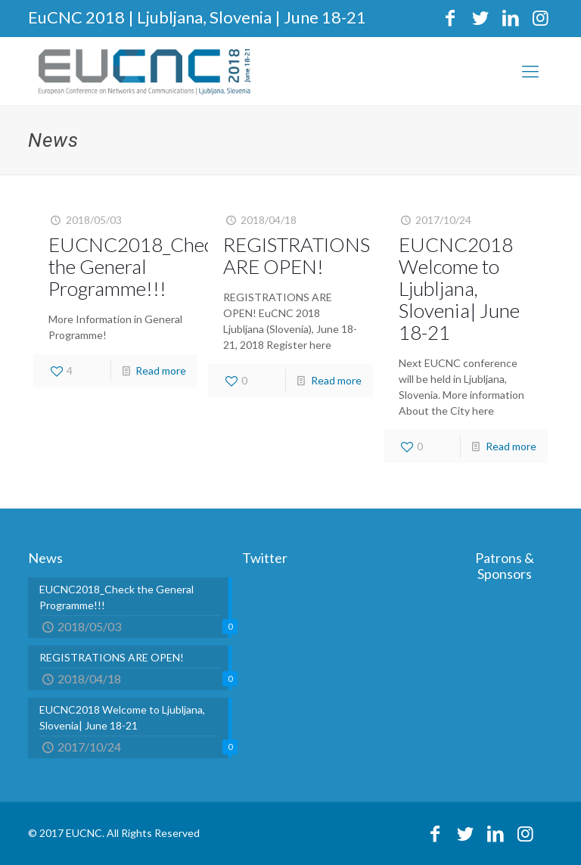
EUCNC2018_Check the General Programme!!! (135, 266)
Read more (160, 370)
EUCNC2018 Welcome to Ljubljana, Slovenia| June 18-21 (459, 288)
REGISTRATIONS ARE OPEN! (296, 255)
